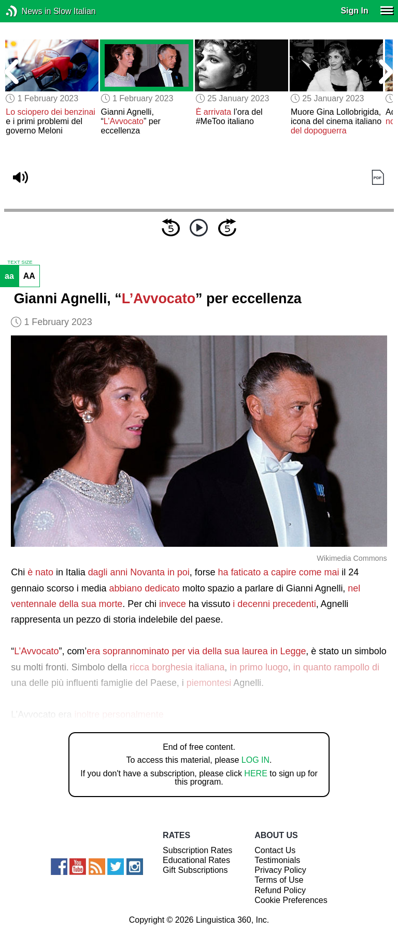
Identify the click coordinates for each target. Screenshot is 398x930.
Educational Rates (196, 860)
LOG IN (255, 760)
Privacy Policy (280, 870)
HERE (255, 773)
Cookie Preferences (291, 900)
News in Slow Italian (27, 11)
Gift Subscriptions (195, 870)
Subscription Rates (197, 850)
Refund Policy (280, 890)
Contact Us (274, 850)
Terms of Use (278, 879)
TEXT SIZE (19, 262)
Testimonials (277, 860)
